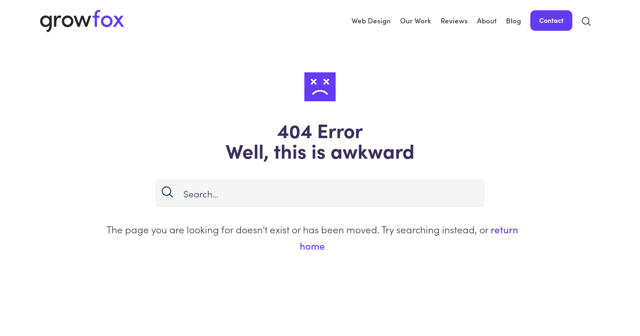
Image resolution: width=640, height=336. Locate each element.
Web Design (371, 20)
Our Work (415, 20)
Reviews (454, 20)
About (487, 20)
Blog (513, 20)
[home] (82, 20)
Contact (551, 20)
